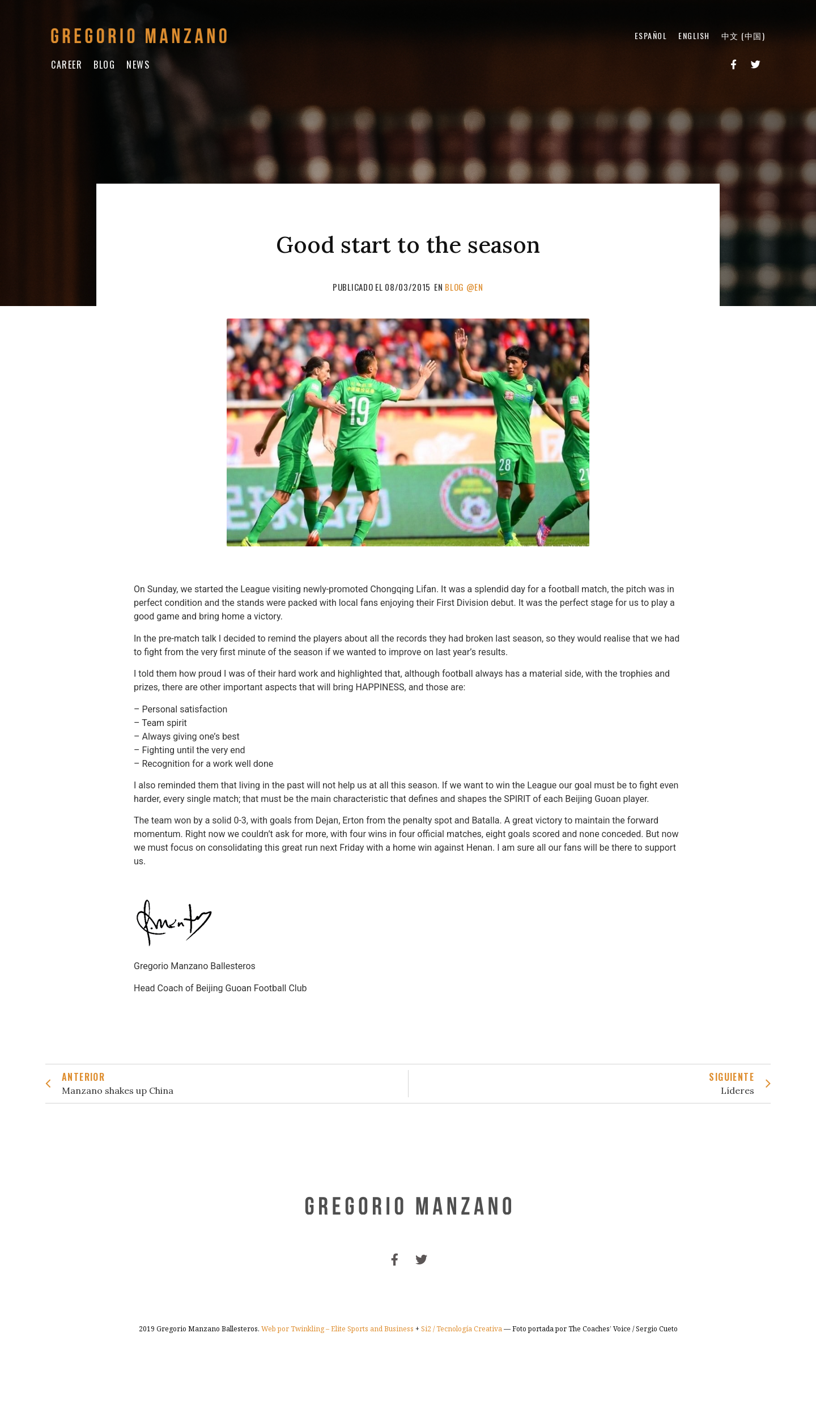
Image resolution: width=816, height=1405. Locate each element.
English (694, 35)
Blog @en (464, 287)
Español (651, 35)
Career (66, 64)
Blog (104, 64)
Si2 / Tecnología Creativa (461, 1329)
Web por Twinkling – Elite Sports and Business (337, 1329)
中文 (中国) (743, 35)
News (138, 64)
